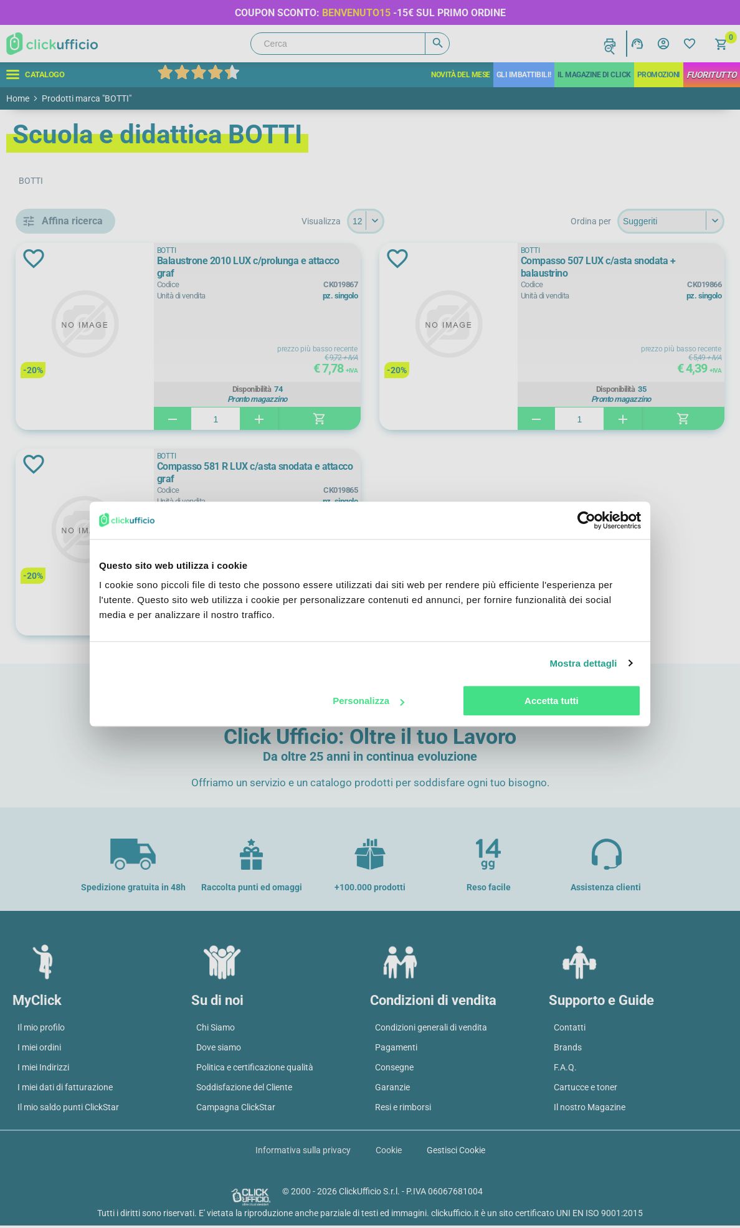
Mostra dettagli (583, 663)
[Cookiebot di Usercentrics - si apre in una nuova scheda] (586, 520)
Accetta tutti (551, 700)
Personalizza (368, 700)
